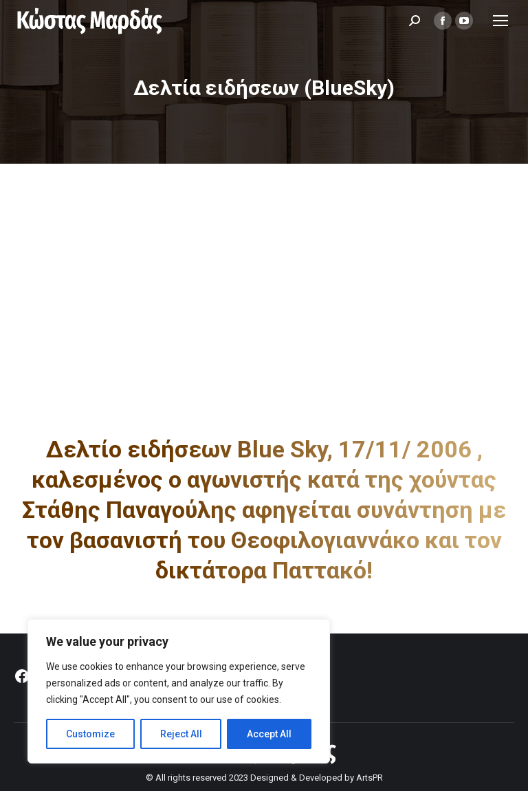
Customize (90, 733)
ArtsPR (369, 777)
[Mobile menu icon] (500, 20)
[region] (179, 691)
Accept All (269, 733)
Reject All (181, 733)
